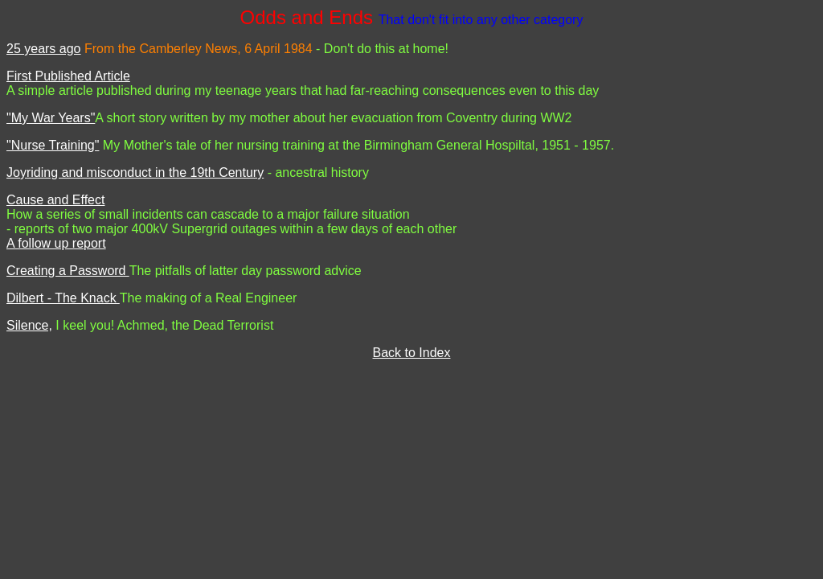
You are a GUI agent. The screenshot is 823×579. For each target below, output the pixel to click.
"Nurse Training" (52, 145)
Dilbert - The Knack (63, 298)
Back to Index (412, 352)
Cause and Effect (55, 200)
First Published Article (68, 76)
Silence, (29, 325)
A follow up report (56, 243)
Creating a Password (67, 270)
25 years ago (43, 48)
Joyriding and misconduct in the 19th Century (135, 172)
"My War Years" (50, 118)
